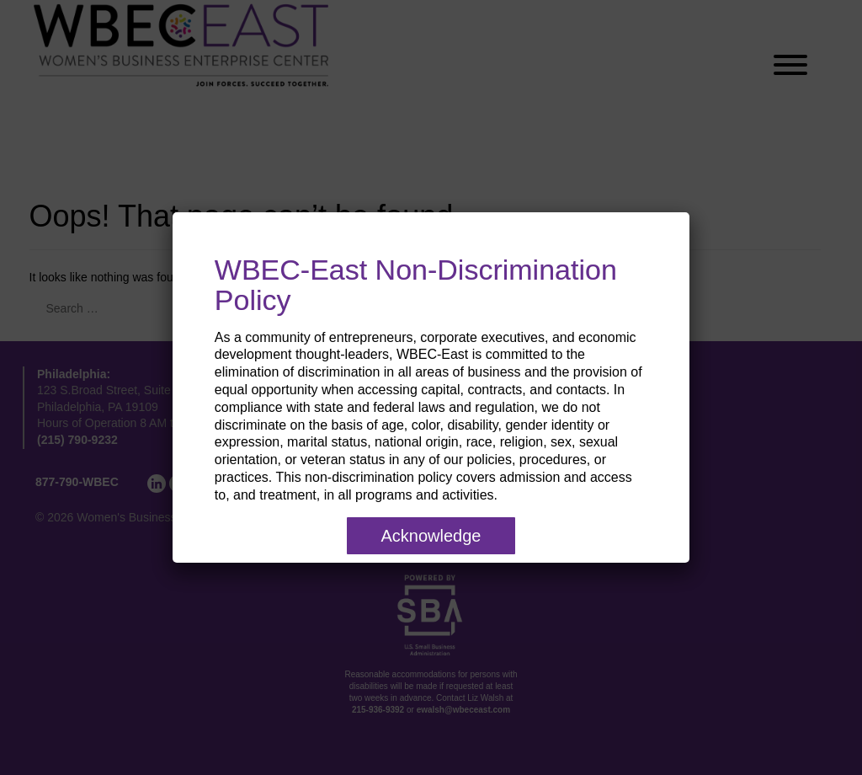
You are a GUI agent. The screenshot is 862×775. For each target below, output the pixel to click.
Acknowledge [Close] (431, 535)
